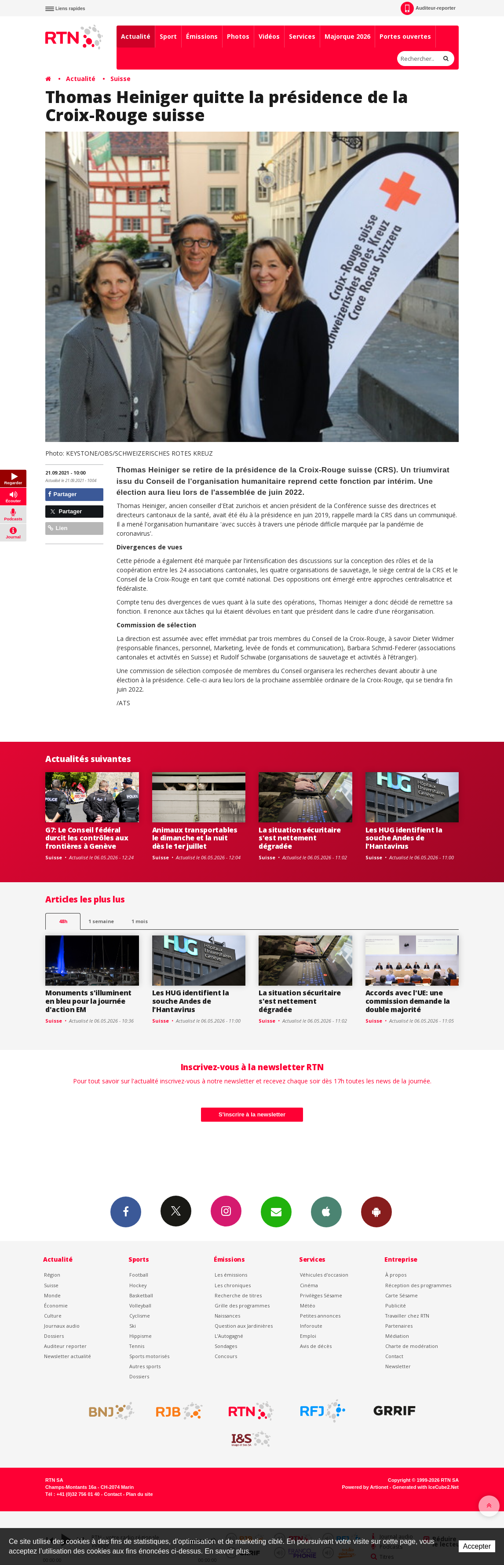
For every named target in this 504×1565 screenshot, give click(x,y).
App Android (376, 1211)
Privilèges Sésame (321, 1295)
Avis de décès (316, 1346)
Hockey (137, 1285)
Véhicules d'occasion (324, 1275)
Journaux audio (62, 1326)
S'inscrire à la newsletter (252, 1114)
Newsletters (276, 1211)
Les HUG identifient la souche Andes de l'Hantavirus (403, 838)
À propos (395, 1275)
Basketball (141, 1295)
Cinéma (309, 1285)
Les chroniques (233, 1285)
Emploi (308, 1336)
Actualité (135, 36)
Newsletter (398, 1366)
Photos (238, 36)
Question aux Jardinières (244, 1326)
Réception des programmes (418, 1285)
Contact (394, 1356)
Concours (226, 1356)
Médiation (397, 1336)
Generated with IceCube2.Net (426, 1487)
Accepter (477, 1546)
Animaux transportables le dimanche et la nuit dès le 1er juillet (194, 838)
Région (52, 1275)
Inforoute (311, 1326)
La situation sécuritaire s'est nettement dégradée (299, 838)
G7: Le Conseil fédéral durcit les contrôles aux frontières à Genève (86, 838)
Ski (132, 1326)
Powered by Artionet (365, 1487)
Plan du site (139, 1494)
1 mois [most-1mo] (139, 921)
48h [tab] (63, 921)
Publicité (395, 1305)
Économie (56, 1305)
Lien (57, 528)
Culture (53, 1315)
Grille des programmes (242, 1305)
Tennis (136, 1346)
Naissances (227, 1315)
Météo (307, 1305)
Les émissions (231, 1275)
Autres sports (145, 1366)
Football (138, 1275)
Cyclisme (139, 1315)
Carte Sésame (401, 1295)
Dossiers (54, 1336)
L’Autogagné (229, 1336)
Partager (62, 494)
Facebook (125, 1211)
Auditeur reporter (65, 1346)
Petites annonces (320, 1315)
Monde (52, 1295)
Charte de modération (411, 1346)
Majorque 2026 (347, 36)
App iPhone (326, 1211)
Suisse (120, 78)
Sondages (226, 1346)
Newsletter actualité (67, 1356)
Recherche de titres (238, 1295)
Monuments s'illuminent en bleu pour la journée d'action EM (88, 1001)
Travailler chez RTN (407, 1315)
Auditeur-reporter (428, 8)
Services (302, 36)
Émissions (202, 36)
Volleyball (140, 1305)
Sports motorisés (149, 1356)
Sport (168, 36)
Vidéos (269, 36)
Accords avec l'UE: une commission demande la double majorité (407, 1001)
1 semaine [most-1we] (101, 921)
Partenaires (399, 1326)
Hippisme (140, 1336)
